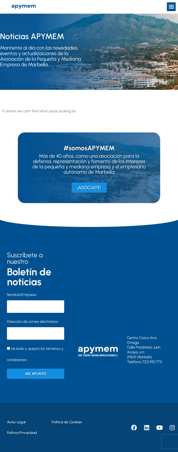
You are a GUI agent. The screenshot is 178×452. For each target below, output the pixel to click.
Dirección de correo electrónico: (35, 329)
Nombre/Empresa (21, 294)
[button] (171, 6)
